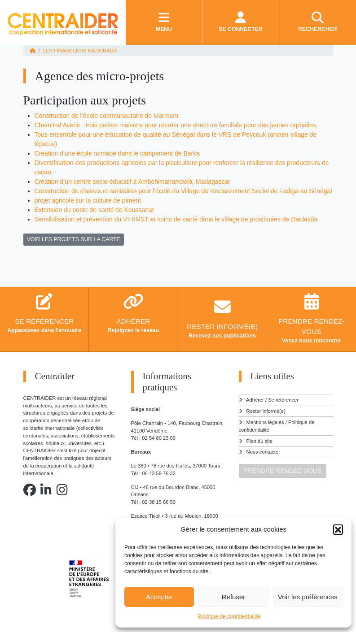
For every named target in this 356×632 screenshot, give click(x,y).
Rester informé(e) (266, 411)
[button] (338, 529)
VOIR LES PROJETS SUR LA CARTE (73, 239)
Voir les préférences (308, 597)
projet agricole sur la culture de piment (88, 200)
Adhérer (255, 400)
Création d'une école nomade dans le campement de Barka (117, 153)
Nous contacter (263, 452)
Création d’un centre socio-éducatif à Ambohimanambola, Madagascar (133, 181)
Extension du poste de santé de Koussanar (94, 209)
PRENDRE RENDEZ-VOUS (282, 470)
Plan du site (259, 441)
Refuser (234, 597)
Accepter (159, 597)
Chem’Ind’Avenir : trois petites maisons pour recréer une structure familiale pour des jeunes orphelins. (176, 125)
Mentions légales (265, 422)
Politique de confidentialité (229, 616)
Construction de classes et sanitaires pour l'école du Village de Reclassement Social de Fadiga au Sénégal (183, 191)
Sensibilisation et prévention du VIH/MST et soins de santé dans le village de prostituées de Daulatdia (176, 219)
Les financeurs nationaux (80, 50)
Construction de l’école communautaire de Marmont (107, 115)
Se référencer (283, 400)
